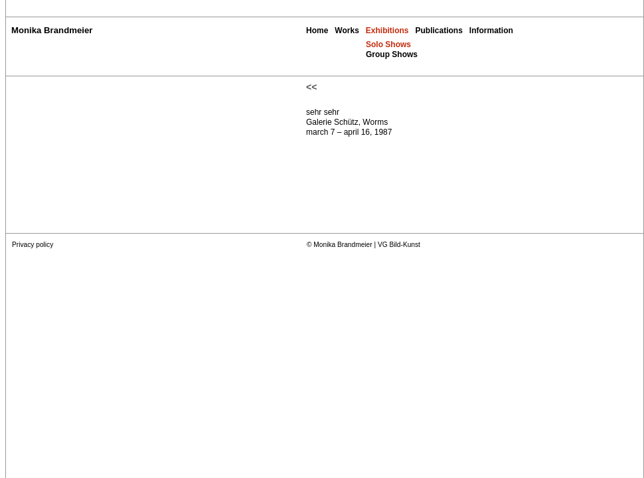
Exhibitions (387, 30)
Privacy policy (32, 244)
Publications (438, 30)
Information (491, 30)
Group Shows (392, 54)
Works (347, 30)
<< (311, 87)
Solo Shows (388, 44)
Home (317, 30)
